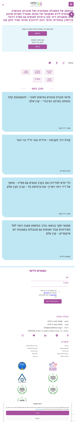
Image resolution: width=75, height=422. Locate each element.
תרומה (66, 346)
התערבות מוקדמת (32, 348)
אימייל (65, 283)
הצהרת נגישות (38, 413)
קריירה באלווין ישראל (32, 346)
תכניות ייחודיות (64, 356)
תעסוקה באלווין (64, 348)
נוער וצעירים (34, 351)
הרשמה (37, 33)
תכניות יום (35, 354)
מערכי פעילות (26, 72)
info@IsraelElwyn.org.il (53, 328)
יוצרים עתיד (65, 351)
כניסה (37, 47)
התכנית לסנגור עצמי (62, 354)
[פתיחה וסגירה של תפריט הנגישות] (71, 14)
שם (67, 277)
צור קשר (35, 356)
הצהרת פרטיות (50, 413)
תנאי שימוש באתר (26, 413)
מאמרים (37, 79)
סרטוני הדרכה (49, 80)
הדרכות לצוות (49, 72)
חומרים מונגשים (37, 72)
